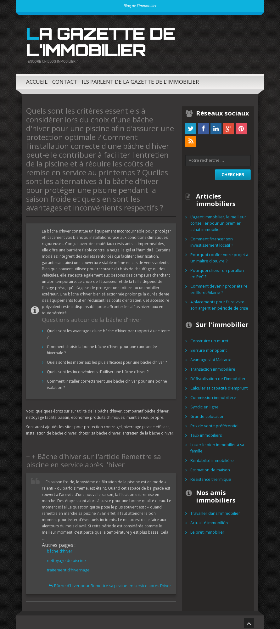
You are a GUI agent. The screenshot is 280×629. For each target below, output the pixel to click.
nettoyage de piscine (65, 558)
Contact (64, 79)
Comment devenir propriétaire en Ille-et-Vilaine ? (217, 287)
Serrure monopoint (207, 348)
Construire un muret (208, 338)
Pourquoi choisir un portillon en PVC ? (218, 271)
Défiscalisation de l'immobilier (217, 376)
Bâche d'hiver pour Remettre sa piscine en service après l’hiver (115, 583)
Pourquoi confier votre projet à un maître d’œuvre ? (218, 255)
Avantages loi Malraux (209, 357)
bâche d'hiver (59, 549)
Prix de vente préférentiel (212, 423)
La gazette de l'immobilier (96, 40)
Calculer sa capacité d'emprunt (218, 386)
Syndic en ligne (203, 404)
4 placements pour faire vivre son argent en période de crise (217, 303)
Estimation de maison (209, 467)
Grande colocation (207, 414)
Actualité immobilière (209, 520)
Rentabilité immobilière (211, 458)
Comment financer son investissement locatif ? (210, 240)
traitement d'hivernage (67, 567)
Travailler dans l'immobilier (214, 511)
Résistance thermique (209, 477)
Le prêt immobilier (206, 530)
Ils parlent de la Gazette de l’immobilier (140, 79)
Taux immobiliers (205, 433)
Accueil (37, 79)
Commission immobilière (212, 395)
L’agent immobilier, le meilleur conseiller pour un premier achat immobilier (219, 221)
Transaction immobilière (212, 367)
